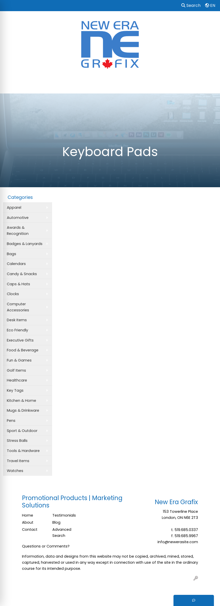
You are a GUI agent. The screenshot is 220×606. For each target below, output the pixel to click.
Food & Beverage (22, 350)
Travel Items (18, 460)
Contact (29, 529)
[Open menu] (210, 86)
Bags (11, 253)
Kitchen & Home (21, 400)
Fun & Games (19, 360)
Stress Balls (17, 440)
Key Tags (15, 390)
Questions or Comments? (46, 546)
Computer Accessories (18, 307)
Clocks (13, 293)
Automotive (18, 217)
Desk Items (17, 320)
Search (191, 5)
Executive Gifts (20, 340)
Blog (56, 522)
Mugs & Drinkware (23, 410)
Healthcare (17, 380)
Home (27, 515)
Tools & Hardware (23, 450)
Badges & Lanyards (24, 243)
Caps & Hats (18, 284)
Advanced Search (61, 532)
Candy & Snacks (22, 273)
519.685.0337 (186, 529)
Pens (11, 420)
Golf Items (16, 370)
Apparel (14, 207)
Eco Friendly (17, 330)
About (27, 522)
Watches (15, 470)
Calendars (16, 263)
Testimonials (64, 515)
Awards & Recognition (18, 230)
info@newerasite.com (178, 541)
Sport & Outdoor (22, 430)
